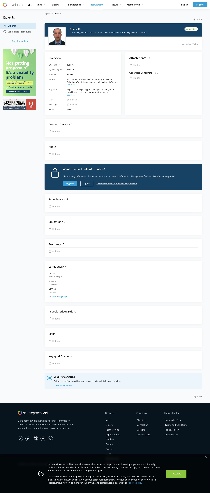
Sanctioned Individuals (17, 31)
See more (71, 84)
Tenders (110, 439)
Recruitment (96, 4)
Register (200, 4)
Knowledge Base (173, 420)
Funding (55, 4)
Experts (9, 25)
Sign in (184, 4)
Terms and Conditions (176, 424)
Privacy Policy (172, 429)
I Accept (176, 473)
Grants (109, 444)
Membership (133, 4)
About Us (141, 420)
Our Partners (143, 434)
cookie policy (135, 482)
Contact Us (142, 424)
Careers (141, 429)
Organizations (113, 434)
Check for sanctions (63, 385)
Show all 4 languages (58, 296)
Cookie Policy (171, 434)
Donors (109, 449)
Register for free (20, 41)
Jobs (39, 4)
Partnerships (74, 4)
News (115, 4)
